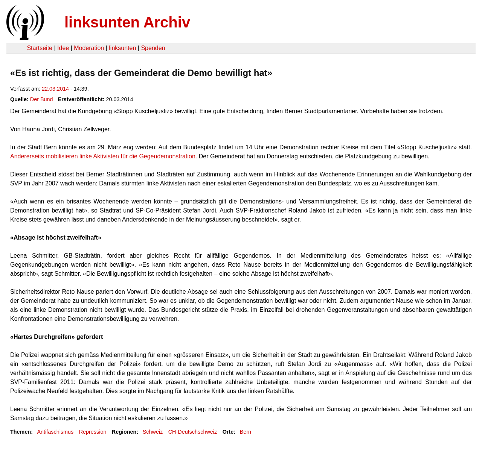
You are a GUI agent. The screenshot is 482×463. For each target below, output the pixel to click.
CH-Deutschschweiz (192, 432)
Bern (245, 432)
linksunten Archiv (127, 22)
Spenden (153, 48)
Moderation (89, 48)
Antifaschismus (55, 432)
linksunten (122, 48)
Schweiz (153, 432)
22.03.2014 (55, 89)
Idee (63, 48)
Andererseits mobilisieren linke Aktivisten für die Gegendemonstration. (103, 156)
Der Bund (41, 99)
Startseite (39, 48)
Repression (93, 432)
